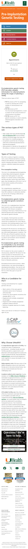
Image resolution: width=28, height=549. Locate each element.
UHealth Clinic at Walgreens (18, 501)
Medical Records (18, 492)
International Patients (19, 498)
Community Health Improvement (19, 524)
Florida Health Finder (19, 507)
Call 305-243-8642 (14, 446)
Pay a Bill (3, 492)
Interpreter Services (19, 494)
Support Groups (18, 503)
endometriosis (5, 356)
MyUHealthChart (5, 496)
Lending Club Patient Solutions (10, 417)
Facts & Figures (18, 521)
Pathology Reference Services (5, 534)
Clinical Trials (18, 496)
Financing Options (9, 35)
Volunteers (17, 534)
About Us (7, 43)
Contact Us (17, 538)
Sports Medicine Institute (6, 531)
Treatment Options (9, 39)
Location (7, 31)
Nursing (3, 527)
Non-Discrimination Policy (16, 544)
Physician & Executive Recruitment (5, 517)
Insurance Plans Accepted (6, 494)
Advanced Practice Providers (5, 520)
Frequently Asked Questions (19, 490)
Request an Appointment (14, 449)
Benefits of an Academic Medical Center (20, 515)
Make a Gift (3, 498)
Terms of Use (12, 542)
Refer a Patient (4, 514)
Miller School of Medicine (18, 376)
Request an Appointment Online (14, 78)
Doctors (6, 26)
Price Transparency (19, 505)
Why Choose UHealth (19, 512)
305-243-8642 (14, 71)
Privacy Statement (19, 542)
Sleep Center (4, 529)
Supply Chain (18, 536)
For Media (17, 527)
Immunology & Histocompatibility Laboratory (5, 524)
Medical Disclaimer (6, 542)
